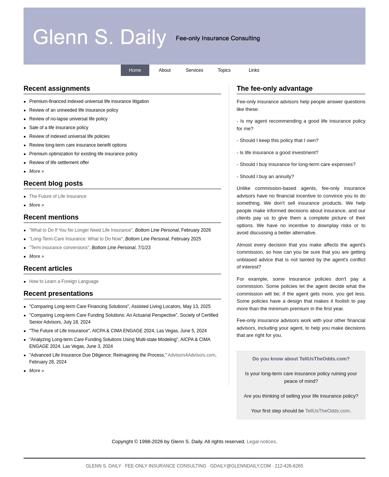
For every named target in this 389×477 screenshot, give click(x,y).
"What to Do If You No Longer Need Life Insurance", (82, 230)
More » (36, 171)
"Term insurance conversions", (60, 247)
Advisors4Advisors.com (191, 355)
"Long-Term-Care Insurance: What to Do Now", (77, 239)
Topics (224, 70)
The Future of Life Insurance (58, 196)
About (165, 70)
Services (194, 70)
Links (254, 70)
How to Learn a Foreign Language (63, 281)
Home (135, 70)
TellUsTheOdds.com (327, 411)
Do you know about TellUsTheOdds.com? (300, 359)
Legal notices (261, 441)
